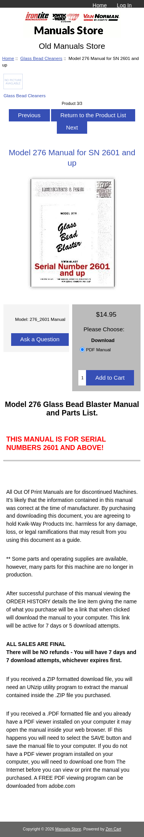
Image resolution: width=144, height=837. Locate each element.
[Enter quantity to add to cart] (82, 377)
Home (100, 5)
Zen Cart (113, 829)
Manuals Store (68, 829)
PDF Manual (98, 349)
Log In (124, 5)
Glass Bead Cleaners (41, 58)
